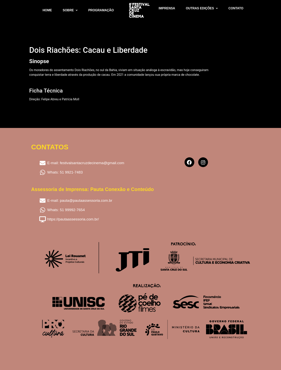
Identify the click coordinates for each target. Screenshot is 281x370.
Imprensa (167, 8)
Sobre (70, 10)
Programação (101, 10)
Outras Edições (202, 8)
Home (47, 10)
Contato (235, 8)
